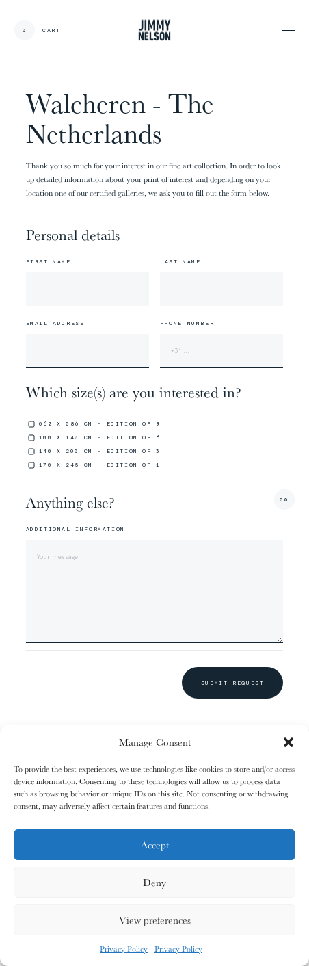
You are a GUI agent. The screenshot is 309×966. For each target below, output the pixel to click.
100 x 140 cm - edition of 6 (100, 437)
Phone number (187, 323)
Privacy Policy (124, 948)
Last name (180, 261)
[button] (288, 742)
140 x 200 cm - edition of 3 (100, 450)
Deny (154, 882)
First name (48, 261)
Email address (55, 323)
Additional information (75, 529)
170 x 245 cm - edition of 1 (100, 464)
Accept (155, 844)
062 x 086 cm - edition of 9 (100, 423)
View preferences (155, 920)
